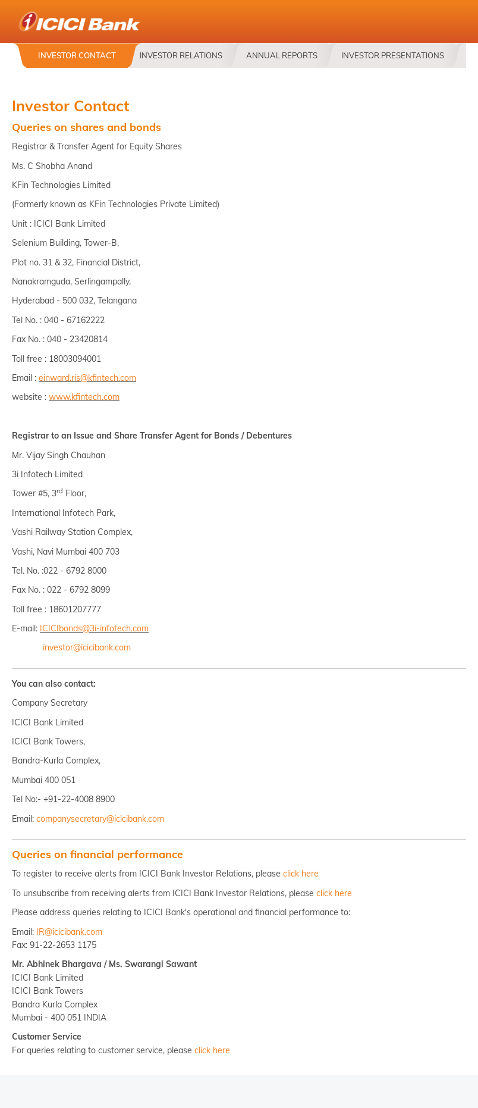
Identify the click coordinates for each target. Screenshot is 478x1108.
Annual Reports (281, 55)
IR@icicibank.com (69, 932)
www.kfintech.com (84, 397)
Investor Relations (181, 55)
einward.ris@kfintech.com (87, 378)
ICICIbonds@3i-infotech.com (94, 628)
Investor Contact (77, 55)
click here (301, 873)
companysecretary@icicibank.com (100, 818)
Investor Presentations (392, 55)
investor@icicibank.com (87, 647)
